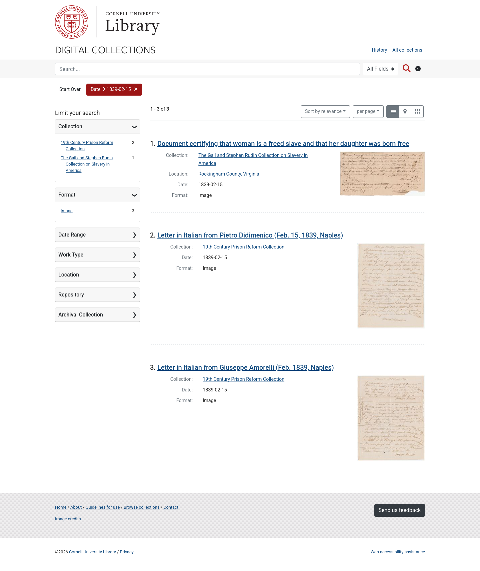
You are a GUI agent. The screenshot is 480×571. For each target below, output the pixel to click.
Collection (70, 126)
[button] (114, 90)
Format (66, 195)
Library (131, 22)
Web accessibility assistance (398, 551)
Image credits (68, 518)
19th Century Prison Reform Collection (243, 247)
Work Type (70, 255)
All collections (407, 50)
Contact (170, 507)
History (379, 50)
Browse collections (142, 507)
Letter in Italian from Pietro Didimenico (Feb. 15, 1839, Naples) (250, 235)
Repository (71, 294)
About (76, 507)
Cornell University (71, 22)
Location (68, 275)
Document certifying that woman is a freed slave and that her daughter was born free (283, 144)
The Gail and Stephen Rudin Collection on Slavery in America (87, 164)
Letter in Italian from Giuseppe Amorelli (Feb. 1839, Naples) (245, 367)
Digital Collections (105, 49)
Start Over (70, 89)
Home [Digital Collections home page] (60, 507)
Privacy (126, 551)
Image (67, 210)
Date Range (72, 235)
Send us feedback (400, 510)
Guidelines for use (103, 507)
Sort (323, 111)
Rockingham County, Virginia (228, 174)
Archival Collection (80, 314)
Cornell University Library (92, 551)
